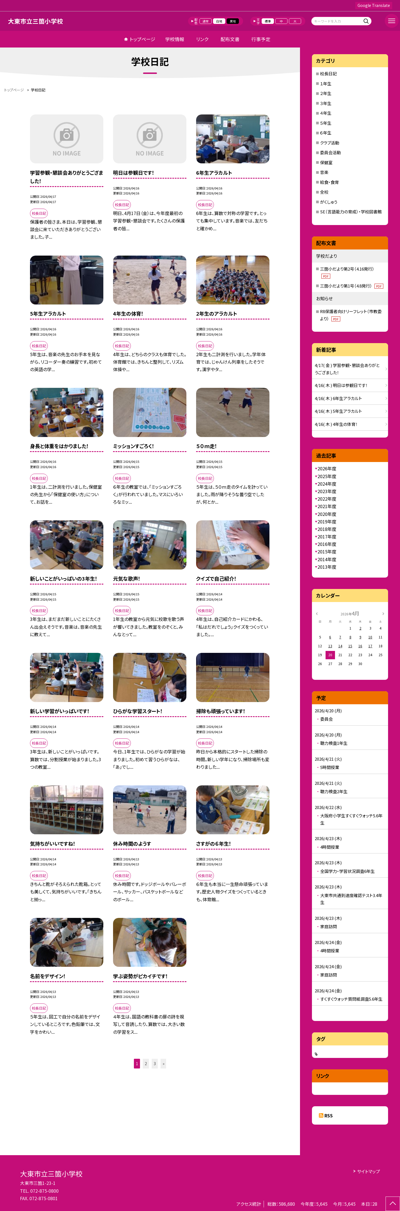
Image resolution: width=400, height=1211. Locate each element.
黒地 (233, 21)
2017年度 (327, 536)
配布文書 (230, 39)
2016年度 (327, 544)
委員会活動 (330, 152)
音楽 (324, 172)
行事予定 (260, 39)
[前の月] (317, 613)
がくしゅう (328, 202)
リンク (202, 39)
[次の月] (383, 613)
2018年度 (327, 529)
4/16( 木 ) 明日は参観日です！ (341, 385)
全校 (324, 192)
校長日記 (328, 73)
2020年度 (327, 514)
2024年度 (327, 483)
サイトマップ (368, 1171)
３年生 (325, 103)
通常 (205, 21)
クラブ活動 (329, 143)
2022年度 (327, 498)
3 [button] (155, 1063)
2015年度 (327, 551)
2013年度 (327, 566)
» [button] (163, 1063)
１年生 (325, 83)
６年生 (325, 133)
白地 (219, 21)
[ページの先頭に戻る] (393, 1204)
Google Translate (374, 5)
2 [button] (146, 1063)
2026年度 (327, 468)
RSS (328, 1115)
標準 (268, 21)
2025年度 (327, 476)
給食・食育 (329, 182)
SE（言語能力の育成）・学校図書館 (351, 211)
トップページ (142, 39)
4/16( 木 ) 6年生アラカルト (338, 398)
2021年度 (327, 506)
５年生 (325, 123)
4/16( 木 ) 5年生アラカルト (338, 411)
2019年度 (327, 521)
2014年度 (327, 559)
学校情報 (174, 39)
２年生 (325, 93)
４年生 (325, 113)
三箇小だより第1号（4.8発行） (351, 286)
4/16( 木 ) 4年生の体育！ (336, 424)
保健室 (326, 162)
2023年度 (327, 491)
